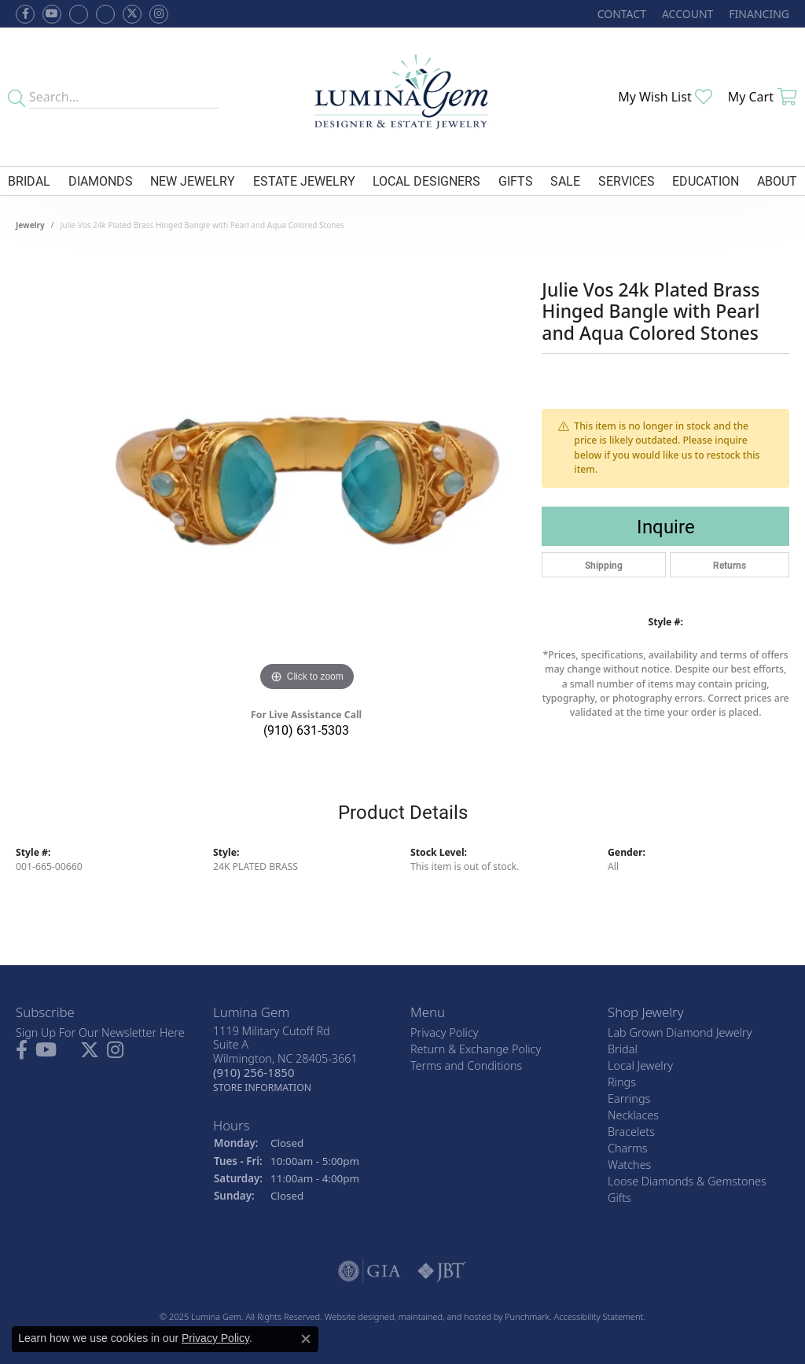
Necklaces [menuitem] (633, 1115)
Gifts (515, 180)
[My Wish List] (665, 97)
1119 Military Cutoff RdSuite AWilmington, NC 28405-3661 (285, 1059)
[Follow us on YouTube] (51, 14)
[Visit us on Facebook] (78, 14)
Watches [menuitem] (629, 1164)
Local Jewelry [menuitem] (640, 1065)
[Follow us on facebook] (25, 14)
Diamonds (100, 180)
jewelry (30, 224)
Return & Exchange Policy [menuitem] (475, 1048)
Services (626, 180)
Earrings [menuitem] (629, 1098)
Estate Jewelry (304, 180)
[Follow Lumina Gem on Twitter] (132, 14)
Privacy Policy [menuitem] (444, 1032)
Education (705, 180)
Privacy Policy (215, 1338)
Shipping (604, 565)
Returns (729, 565)
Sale (565, 180)
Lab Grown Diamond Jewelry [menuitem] (680, 1032)
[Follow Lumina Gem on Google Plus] (105, 14)
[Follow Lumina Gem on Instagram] (158, 14)
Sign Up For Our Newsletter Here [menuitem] (100, 1032)
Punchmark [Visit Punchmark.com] (527, 1316)
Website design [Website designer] (354, 1316)
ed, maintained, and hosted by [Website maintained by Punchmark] (444, 1316)
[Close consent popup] (306, 1339)
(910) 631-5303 (306, 729)
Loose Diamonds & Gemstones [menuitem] (687, 1181)
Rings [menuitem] (622, 1082)
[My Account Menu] (687, 14)
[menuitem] (369, 1271)
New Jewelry (192, 180)
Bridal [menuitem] (623, 1048)
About (777, 180)
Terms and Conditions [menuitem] (466, 1065)
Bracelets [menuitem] (631, 1131)
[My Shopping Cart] (762, 97)
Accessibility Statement (599, 1316)
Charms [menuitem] (628, 1148)
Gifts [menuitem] (619, 1197)
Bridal (29, 180)
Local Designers (426, 180)
